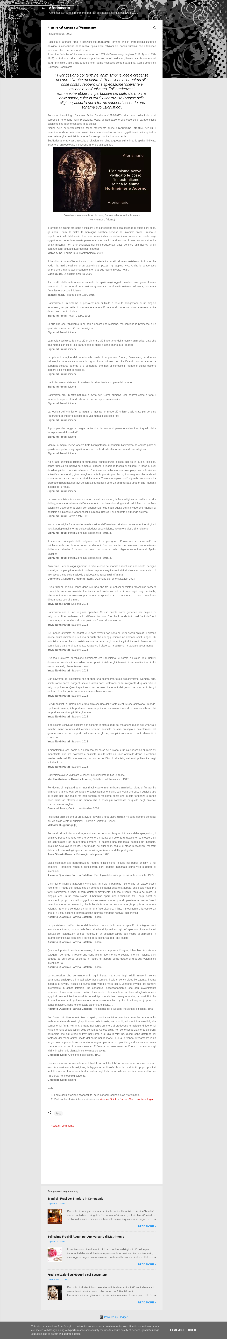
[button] (154, 27)
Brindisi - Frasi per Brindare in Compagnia (75, 1198)
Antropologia (145, 1099)
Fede (58, 1113)
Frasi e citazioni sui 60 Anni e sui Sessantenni (78, 1274)
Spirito (113, 1099)
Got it (192, 1330)
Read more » (147, 1226)
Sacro (132, 1099)
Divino (123, 1099)
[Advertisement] (175, 69)
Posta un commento (62, 1125)
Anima (104, 1099)
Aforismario (59, 8)
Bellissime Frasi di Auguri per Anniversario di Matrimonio (86, 1236)
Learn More (177, 1330)
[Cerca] (184, 9)
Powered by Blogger (113, 1317)
